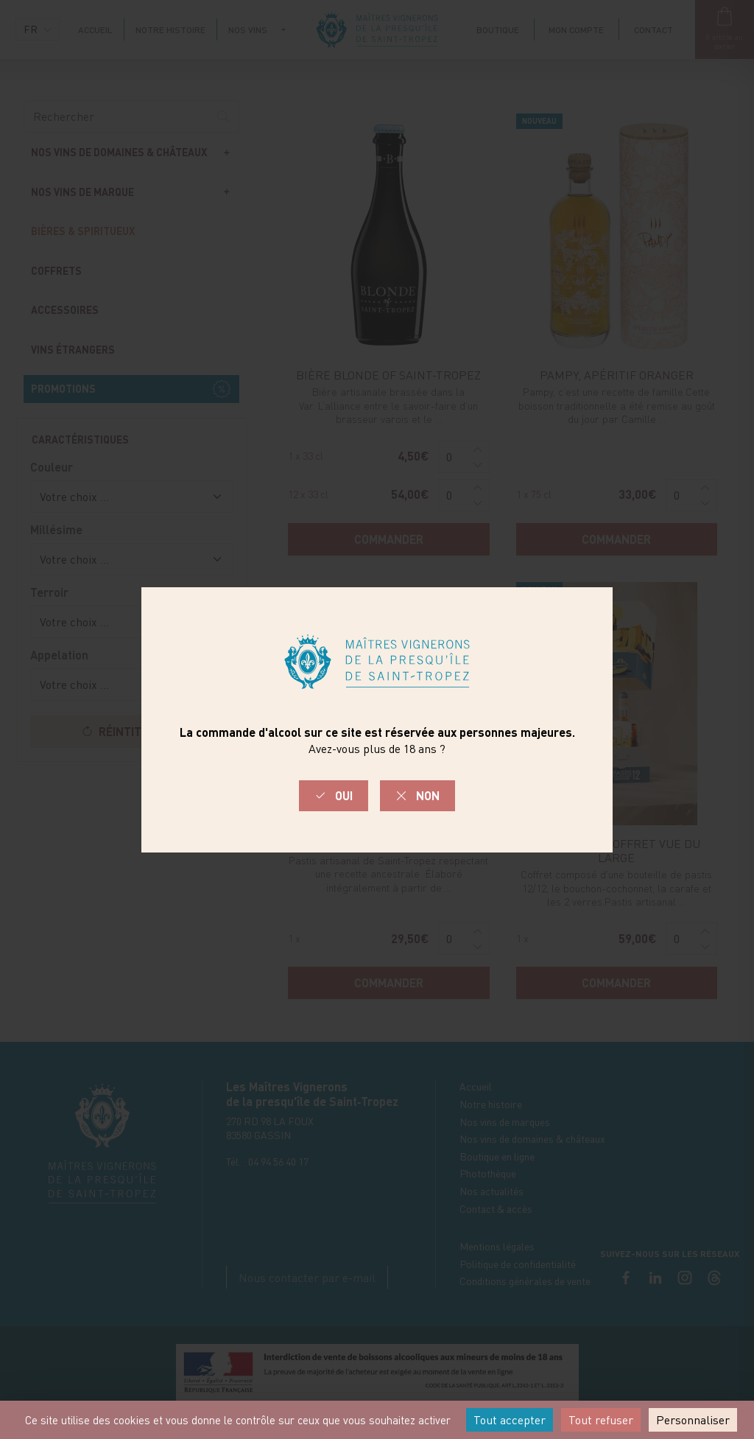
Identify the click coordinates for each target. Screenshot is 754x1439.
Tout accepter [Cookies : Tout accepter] (509, 1419)
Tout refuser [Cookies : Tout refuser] (600, 1419)
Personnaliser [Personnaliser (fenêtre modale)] (693, 1419)
